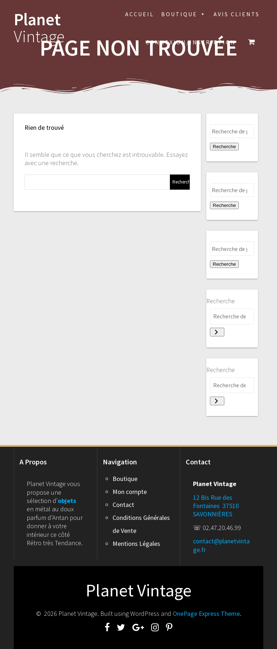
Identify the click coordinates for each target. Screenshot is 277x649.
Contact (123, 504)
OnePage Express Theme (206, 613)
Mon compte (130, 491)
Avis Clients (237, 14)
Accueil (139, 14)
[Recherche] (217, 332)
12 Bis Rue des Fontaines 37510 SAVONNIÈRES (216, 505)
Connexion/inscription (191, 42)
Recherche (224, 146)
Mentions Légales (136, 543)
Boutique (183, 14)
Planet (39, 28)
